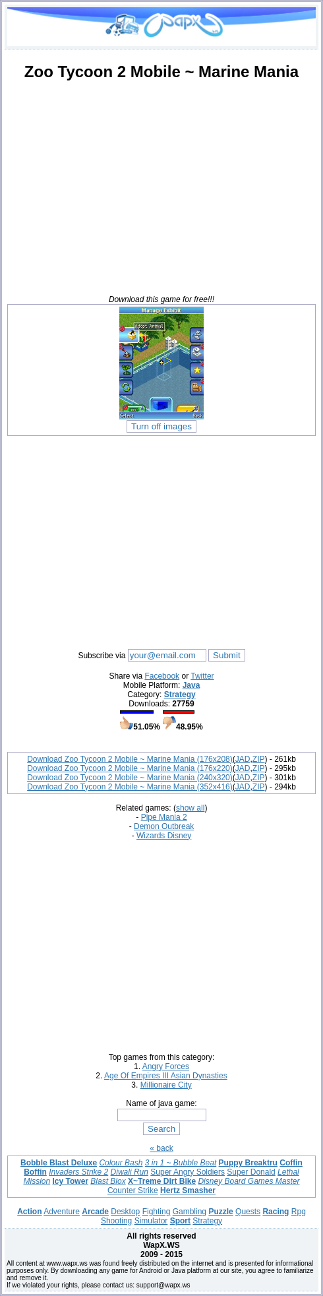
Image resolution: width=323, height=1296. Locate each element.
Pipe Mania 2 (164, 817)
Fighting (156, 1211)
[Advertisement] (161, 184)
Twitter (202, 676)
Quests (247, 1211)
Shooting (116, 1220)
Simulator (151, 1220)
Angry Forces (165, 1066)
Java (191, 685)
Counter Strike (132, 1190)
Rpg (298, 1211)
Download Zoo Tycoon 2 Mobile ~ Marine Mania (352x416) (130, 786)
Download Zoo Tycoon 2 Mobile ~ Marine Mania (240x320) (130, 777)
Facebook (161, 676)
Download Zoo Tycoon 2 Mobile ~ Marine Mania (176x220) (130, 768)
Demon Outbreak (164, 826)
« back (161, 1148)
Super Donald (251, 1172)
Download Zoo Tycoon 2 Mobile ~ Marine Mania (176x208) (130, 759)
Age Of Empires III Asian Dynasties (165, 1075)
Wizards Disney (163, 835)
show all (190, 808)
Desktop (125, 1211)
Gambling (189, 1211)
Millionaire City (166, 1085)
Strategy (180, 694)
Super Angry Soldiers (187, 1172)
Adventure (62, 1211)
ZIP (258, 759)
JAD (242, 759)
